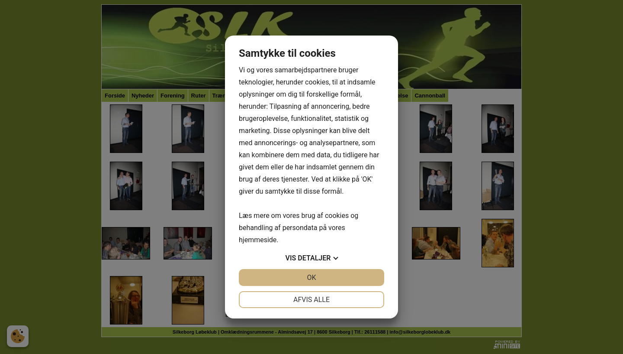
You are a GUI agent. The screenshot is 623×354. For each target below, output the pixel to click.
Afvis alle (311, 300)
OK (311, 277)
